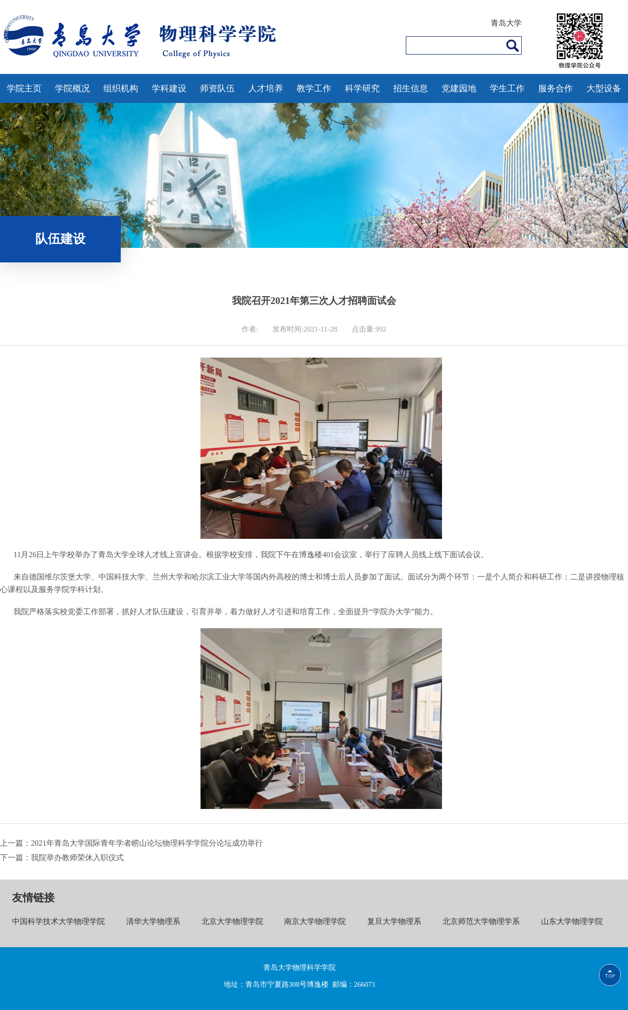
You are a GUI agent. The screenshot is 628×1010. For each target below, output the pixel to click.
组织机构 (120, 88)
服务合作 (555, 88)
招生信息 (410, 88)
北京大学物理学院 (232, 921)
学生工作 (507, 88)
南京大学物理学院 (315, 921)
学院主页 (24, 88)
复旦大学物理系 (394, 921)
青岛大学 (506, 23)
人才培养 (265, 88)
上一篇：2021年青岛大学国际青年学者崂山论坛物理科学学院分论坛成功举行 (131, 843)
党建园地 (459, 88)
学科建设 (169, 88)
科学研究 (362, 88)
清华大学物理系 (153, 921)
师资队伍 (217, 88)
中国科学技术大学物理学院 (58, 921)
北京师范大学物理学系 (481, 921)
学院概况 (72, 88)
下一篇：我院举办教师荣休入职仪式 (62, 857)
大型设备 (603, 88)
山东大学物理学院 (572, 921)
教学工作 (314, 88)
